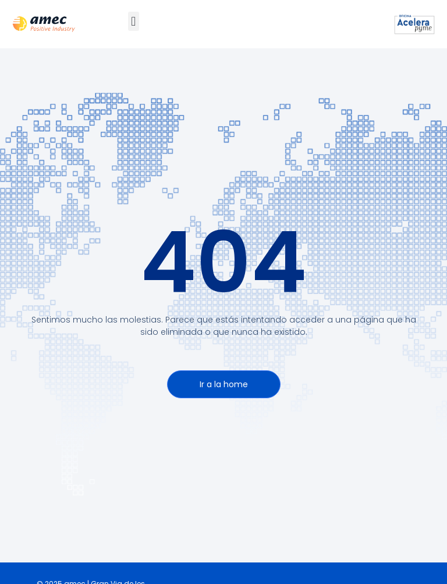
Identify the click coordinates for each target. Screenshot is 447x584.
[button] (133, 21)
